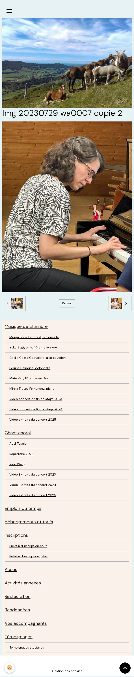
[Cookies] (9, 668)
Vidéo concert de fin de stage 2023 (35, 399)
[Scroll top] (125, 668)
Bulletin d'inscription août (28, 546)
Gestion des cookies (67, 671)
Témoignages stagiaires (26, 647)
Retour (67, 303)
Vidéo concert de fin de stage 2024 (36, 409)
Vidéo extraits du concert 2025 (32, 419)
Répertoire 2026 (21, 454)
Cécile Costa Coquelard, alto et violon (37, 358)
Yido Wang (17, 464)
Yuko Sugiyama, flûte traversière (33, 347)
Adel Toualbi (18, 443)
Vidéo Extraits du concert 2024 (32, 485)
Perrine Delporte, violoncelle (29, 368)
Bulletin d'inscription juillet (28, 556)
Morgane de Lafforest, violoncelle (34, 337)
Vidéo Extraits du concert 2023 (32, 474)
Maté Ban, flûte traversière (28, 378)
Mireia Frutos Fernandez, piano (31, 389)
